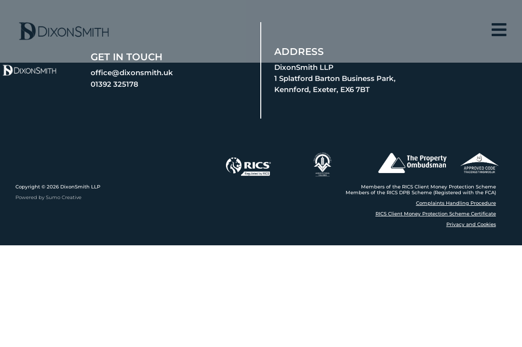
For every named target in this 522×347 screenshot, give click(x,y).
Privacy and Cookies (471, 224)
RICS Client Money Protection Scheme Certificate (435, 214)
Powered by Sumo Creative (48, 197)
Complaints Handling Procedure (456, 203)
